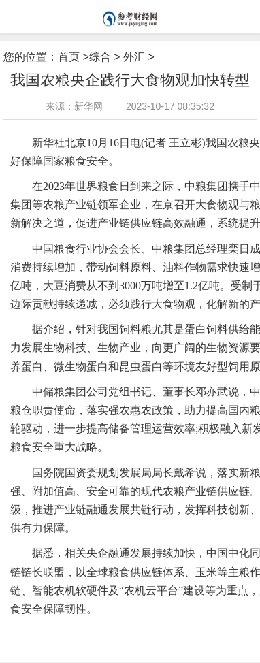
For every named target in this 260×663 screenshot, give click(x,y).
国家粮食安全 (103, 630)
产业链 (160, 630)
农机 (68, 630)
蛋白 (184, 630)
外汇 (134, 57)
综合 (100, 57)
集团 (138, 630)
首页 (69, 57)
